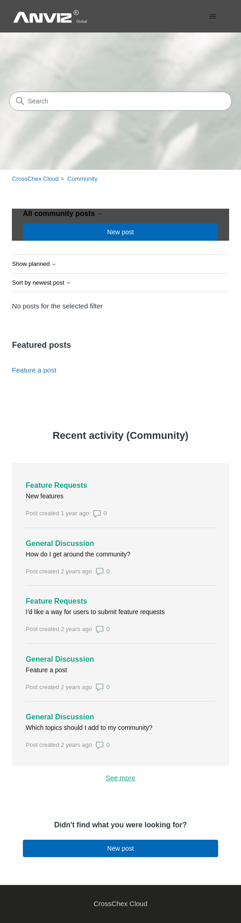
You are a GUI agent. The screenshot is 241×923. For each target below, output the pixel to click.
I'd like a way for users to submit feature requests (95, 611)
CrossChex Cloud (35, 178)
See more (158, 777)
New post (120, 232)
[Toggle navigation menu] (213, 16)
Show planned (34, 264)
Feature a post (34, 370)
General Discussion (60, 543)
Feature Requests (56, 485)
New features (44, 496)
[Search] (120, 101)
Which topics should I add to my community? (89, 727)
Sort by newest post (41, 283)
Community (82, 178)
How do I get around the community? (78, 554)
